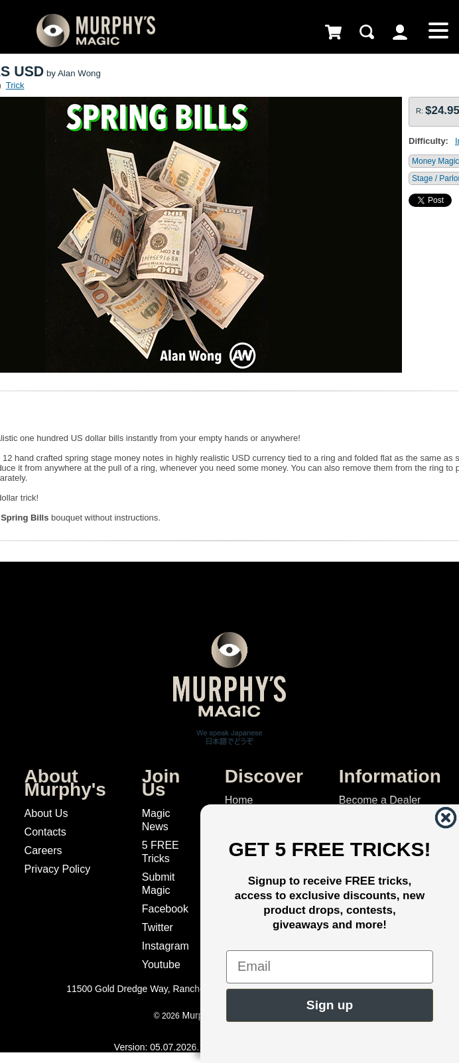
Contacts (45, 832)
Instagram (165, 946)
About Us (46, 813)
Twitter (157, 927)
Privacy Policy (58, 869)
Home (239, 800)
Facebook (165, 908)
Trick (15, 85)
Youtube (161, 964)
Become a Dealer (380, 800)
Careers (43, 850)
